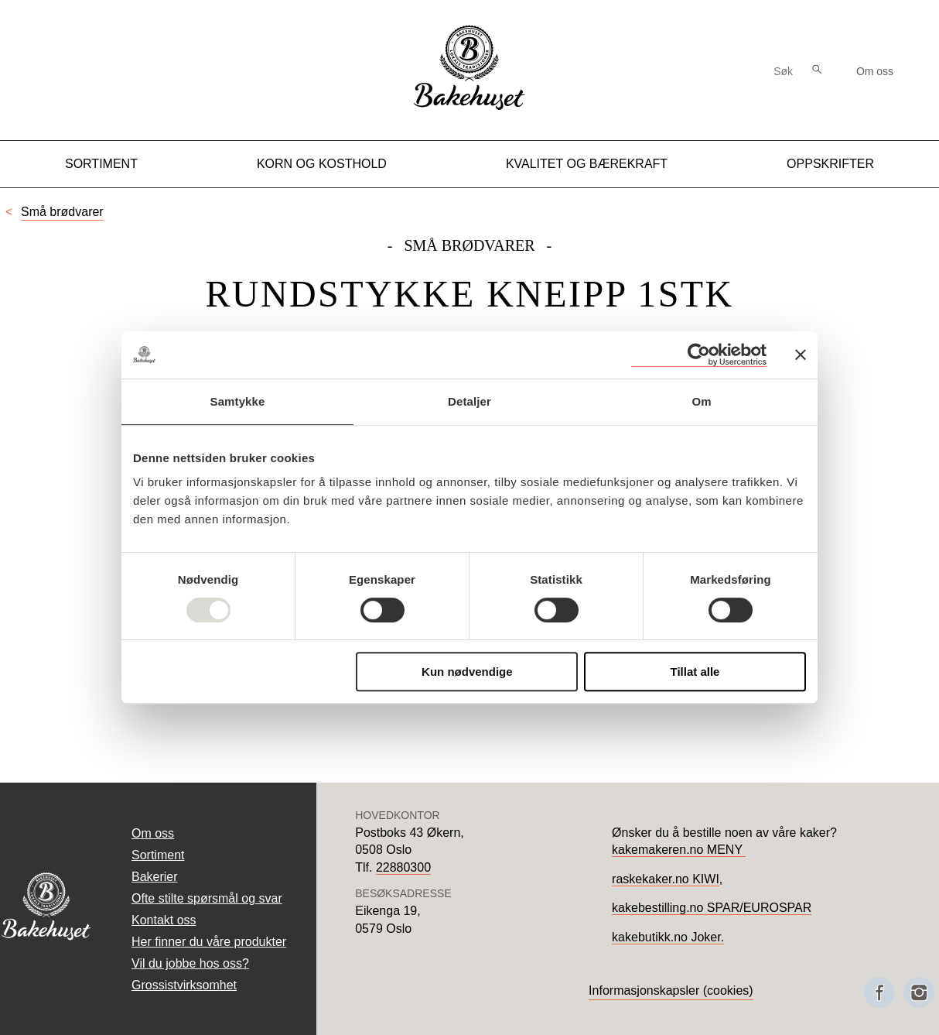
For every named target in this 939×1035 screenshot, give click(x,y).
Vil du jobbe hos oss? (190, 963)
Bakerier (154, 876)
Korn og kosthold (322, 163)
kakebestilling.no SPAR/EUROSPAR (711, 907)
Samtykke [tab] (237, 401)
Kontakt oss (163, 920)
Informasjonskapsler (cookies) (671, 990)
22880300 (403, 867)
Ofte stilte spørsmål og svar (206, 898)
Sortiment (101, 163)
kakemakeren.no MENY (679, 849)
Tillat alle (694, 671)
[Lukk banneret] (800, 354)
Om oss (874, 71)
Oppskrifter (830, 163)
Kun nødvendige (467, 671)
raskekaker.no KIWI (665, 879)
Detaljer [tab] (469, 401)
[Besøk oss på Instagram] (918, 992)
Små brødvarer (62, 211)
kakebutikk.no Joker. (668, 937)
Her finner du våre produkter (208, 941)
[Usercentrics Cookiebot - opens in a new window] (699, 355)
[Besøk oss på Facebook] (879, 992)
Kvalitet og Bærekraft (587, 163)
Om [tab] (701, 401)
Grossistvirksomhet (184, 985)
